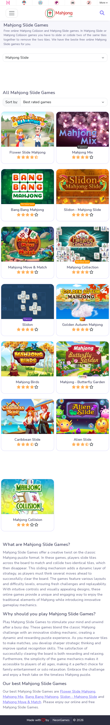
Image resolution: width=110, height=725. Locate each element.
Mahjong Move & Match (22, 702)
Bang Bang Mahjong (41, 696)
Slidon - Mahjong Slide (78, 696)
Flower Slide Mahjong (77, 691)
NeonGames (61, 720)
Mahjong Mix (13, 696)
